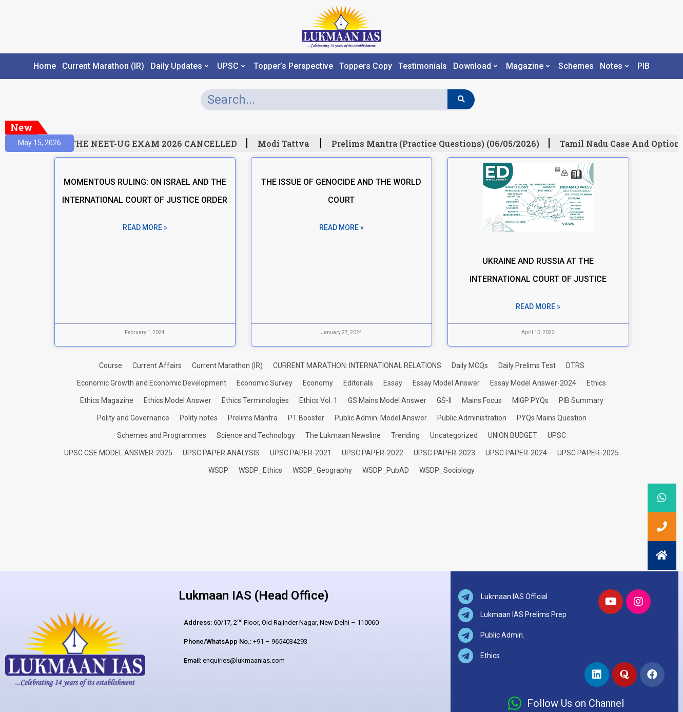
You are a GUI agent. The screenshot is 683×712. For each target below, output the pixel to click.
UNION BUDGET (512, 435)
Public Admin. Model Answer (381, 417)
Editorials (358, 383)
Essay (392, 383)
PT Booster (306, 417)
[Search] (461, 99)
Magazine (528, 66)
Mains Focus (482, 400)
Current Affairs (157, 365)
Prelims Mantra (253, 417)
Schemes (576, 66)
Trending (405, 435)
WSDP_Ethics (260, 470)
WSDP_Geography (322, 470)
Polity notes (199, 417)
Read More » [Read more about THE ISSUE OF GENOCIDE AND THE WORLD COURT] (341, 227)
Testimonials (422, 66)
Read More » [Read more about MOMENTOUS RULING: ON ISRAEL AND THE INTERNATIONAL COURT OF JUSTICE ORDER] (145, 227)
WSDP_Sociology (447, 470)
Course (110, 365)
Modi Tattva (289, 143)
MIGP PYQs (530, 400)
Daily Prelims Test (527, 365)
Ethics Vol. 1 (318, 400)
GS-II (444, 400)
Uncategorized (454, 435)
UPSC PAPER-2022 (372, 452)
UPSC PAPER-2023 (444, 452)
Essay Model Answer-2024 (533, 383)
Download (475, 66)
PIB (643, 66)
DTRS (575, 365)
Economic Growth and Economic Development (151, 383)
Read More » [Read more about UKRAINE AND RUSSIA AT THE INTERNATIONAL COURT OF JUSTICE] (538, 306)
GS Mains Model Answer (387, 400)
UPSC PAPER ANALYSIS (221, 452)
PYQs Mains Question (552, 417)
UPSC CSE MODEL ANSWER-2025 (118, 452)
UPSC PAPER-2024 (516, 452)
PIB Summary (581, 400)
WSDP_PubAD (385, 470)
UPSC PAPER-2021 (300, 452)
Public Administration (471, 417)
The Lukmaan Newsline (343, 435)
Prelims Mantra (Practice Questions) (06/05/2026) (440, 143)
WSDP (218, 470)
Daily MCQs (470, 365)
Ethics (596, 383)
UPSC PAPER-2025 (588, 452)
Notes (614, 66)
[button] (662, 555)
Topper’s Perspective (293, 66)
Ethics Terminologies (255, 400)
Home (44, 66)
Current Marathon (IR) (103, 66)
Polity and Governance (133, 417)
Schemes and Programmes (161, 435)
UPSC (231, 66)
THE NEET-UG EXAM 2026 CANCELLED (158, 143)
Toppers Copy (365, 66)
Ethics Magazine (106, 400)
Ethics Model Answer (177, 400)
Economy (318, 383)
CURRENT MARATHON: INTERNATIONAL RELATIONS (357, 365)
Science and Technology (256, 435)
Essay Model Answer (446, 383)
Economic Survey (264, 383)
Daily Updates (179, 66)
